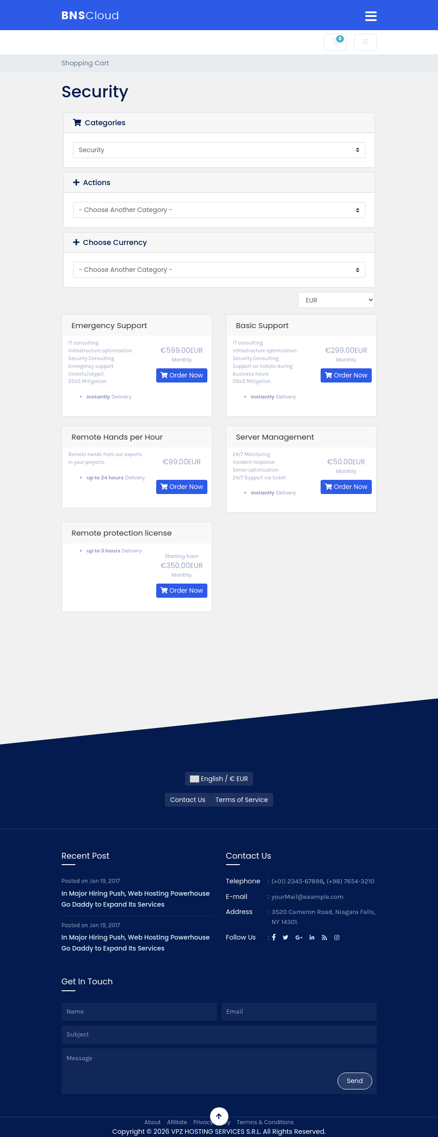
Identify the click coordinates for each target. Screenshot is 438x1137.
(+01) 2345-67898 (298, 881)
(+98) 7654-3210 (351, 881)
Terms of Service (242, 799)
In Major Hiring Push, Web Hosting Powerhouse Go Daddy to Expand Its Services (136, 899)
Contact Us (187, 799)
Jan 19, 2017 (105, 880)
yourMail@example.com (308, 897)
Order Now (181, 375)
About (152, 1122)
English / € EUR (219, 778)
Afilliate (177, 1122)
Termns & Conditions (265, 1122)
